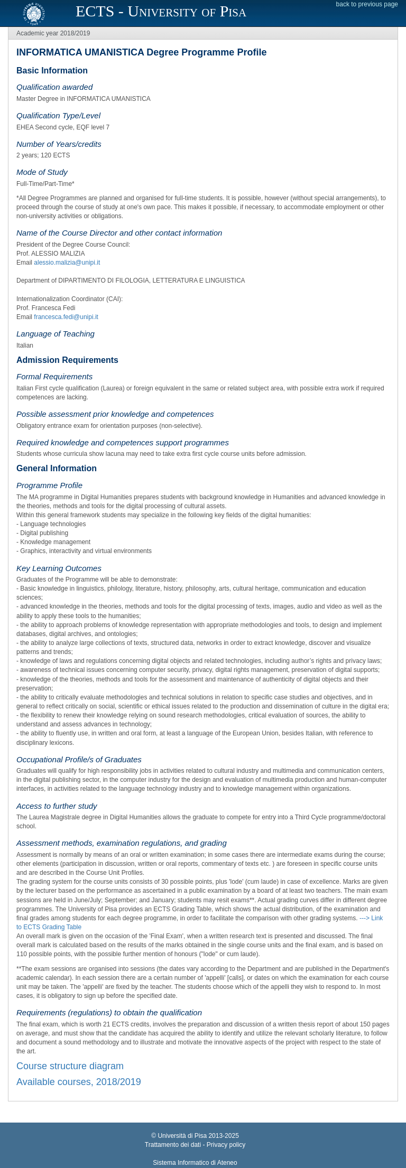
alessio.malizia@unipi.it (67, 262)
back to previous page (367, 4)
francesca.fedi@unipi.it (66, 317)
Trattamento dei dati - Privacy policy (195, 1144)
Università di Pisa (182, 1135)
